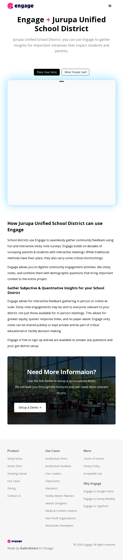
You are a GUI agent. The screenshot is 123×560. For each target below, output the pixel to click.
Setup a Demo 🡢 (30, 407)
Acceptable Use (93, 473)
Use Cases (13, 481)
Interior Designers (56, 503)
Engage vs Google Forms (99, 491)
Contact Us (14, 496)
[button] (110, 6)
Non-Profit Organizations (60, 518)
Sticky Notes (15, 458)
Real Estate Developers (59, 525)
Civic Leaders (53, 473)
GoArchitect (29, 548)
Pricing (11, 488)
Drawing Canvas (17, 473)
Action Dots (14, 466)
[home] (20, 6)
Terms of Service (94, 458)
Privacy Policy (92, 466)
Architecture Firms (56, 458)
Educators (51, 488)
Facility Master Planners (59, 496)
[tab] (47, 72)
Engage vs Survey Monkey (99, 499)
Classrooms (52, 481)
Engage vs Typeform (96, 506)
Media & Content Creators (61, 511)
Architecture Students (58, 466)
